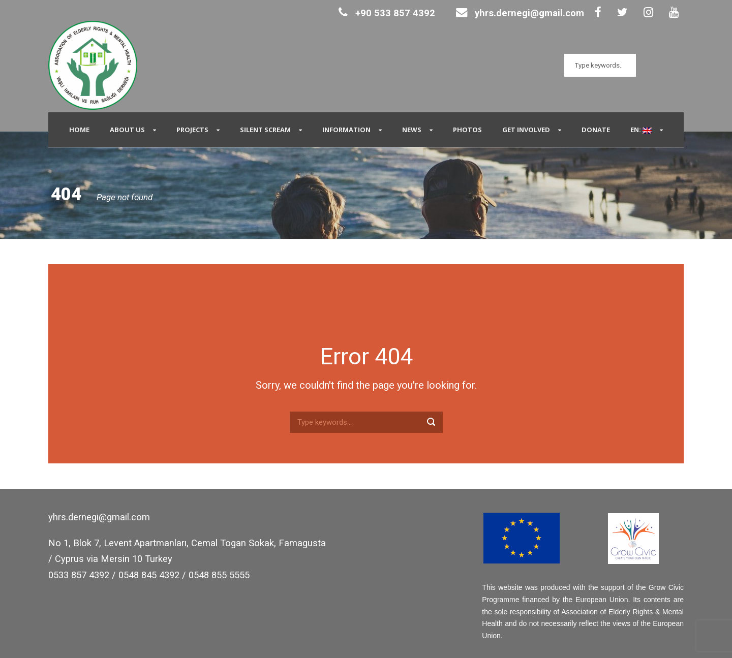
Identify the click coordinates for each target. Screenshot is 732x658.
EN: (641, 129)
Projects (192, 129)
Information (346, 129)
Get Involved (526, 129)
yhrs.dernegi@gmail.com (520, 13)
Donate (596, 129)
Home (79, 129)
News (411, 129)
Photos (467, 129)
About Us (127, 129)
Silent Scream (265, 129)
